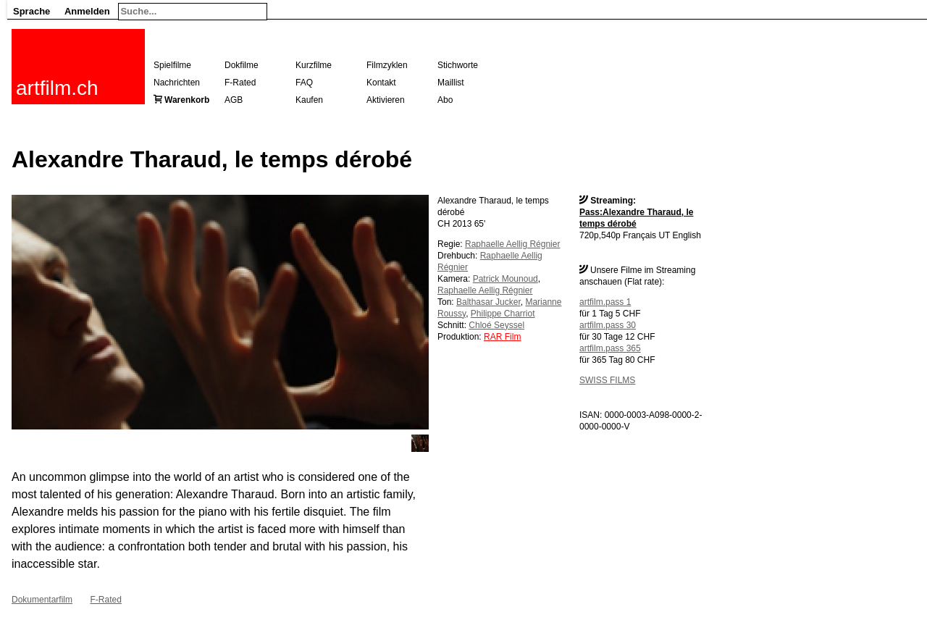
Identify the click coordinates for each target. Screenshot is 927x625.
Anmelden (87, 11)
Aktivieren (385, 100)
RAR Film (502, 337)
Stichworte (457, 65)
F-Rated (240, 82)
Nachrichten (177, 82)
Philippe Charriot (503, 314)
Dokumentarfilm (42, 600)
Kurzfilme (313, 65)
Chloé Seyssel (496, 325)
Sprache (31, 11)
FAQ (304, 82)
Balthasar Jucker (488, 302)
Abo (445, 100)
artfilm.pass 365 (610, 348)
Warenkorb (186, 100)
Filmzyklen (387, 65)
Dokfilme (242, 65)
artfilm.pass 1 (605, 302)
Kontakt (381, 82)
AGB (234, 100)
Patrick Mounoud (505, 279)
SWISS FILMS (607, 380)
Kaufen (309, 100)
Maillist (450, 82)
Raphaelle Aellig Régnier (512, 244)
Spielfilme (172, 65)
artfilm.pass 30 (607, 325)
